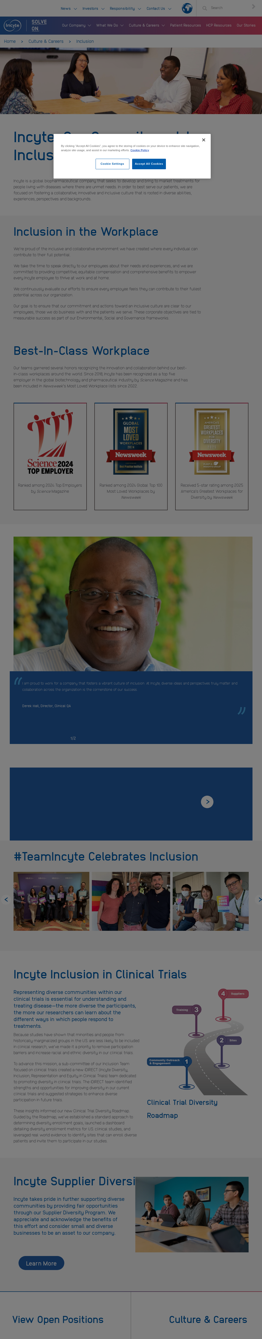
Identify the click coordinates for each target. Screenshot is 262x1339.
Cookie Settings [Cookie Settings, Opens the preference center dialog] (112, 163)
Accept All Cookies (149, 163)
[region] (132, 156)
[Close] (203, 139)
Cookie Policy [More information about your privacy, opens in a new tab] (139, 150)
